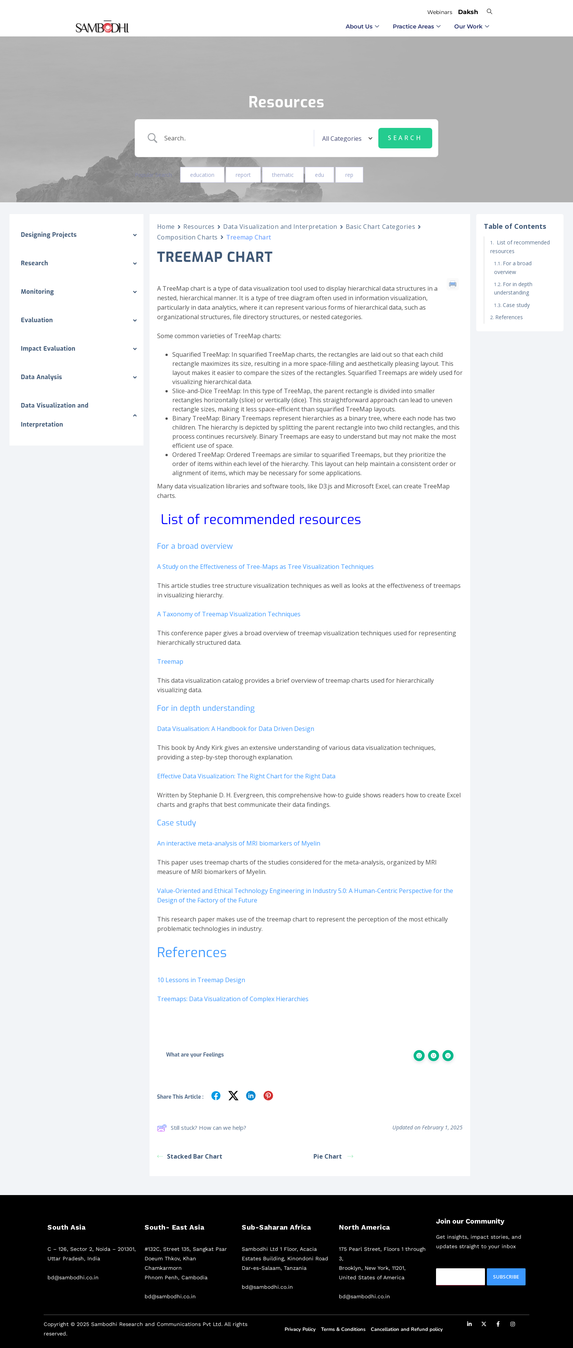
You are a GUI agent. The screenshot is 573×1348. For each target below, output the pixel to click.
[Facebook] (498, 1325)
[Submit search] (405, 138)
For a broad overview (513, 267)
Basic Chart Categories (380, 226)
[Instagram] (512, 1325)
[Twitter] (483, 1325)
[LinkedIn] (469, 1325)
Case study (517, 305)
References (509, 317)
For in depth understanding (513, 288)
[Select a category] (346, 138)
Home (166, 226)
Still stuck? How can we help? (201, 1128)
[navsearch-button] (489, 11)
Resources (199, 226)
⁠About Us (362, 26)
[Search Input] (236, 138)
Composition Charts (187, 237)
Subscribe (506, 1276)
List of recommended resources (520, 246)
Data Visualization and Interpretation (280, 226)
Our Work (471, 26)
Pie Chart (333, 1156)
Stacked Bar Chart (189, 1156)
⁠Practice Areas (417, 26)
